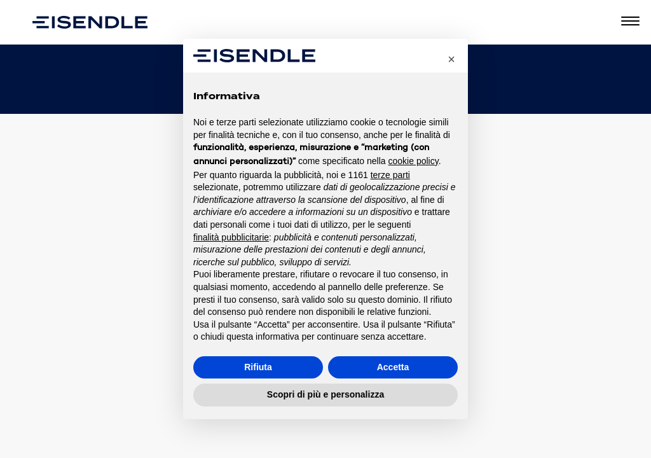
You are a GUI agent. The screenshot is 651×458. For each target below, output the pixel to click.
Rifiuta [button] (258, 367)
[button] (451, 59)
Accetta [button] (393, 367)
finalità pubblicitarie (231, 237)
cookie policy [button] (413, 161)
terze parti (390, 175)
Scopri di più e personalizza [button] (325, 394)
